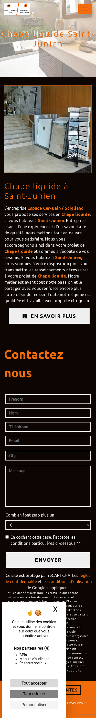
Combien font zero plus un (29, 515)
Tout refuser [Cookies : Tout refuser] (34, 694)
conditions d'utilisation (70, 581)
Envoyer (48, 560)
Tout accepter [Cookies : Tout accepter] (34, 683)
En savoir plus (49, 316)
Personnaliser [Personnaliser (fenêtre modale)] (34, 704)
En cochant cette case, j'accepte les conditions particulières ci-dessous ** (45, 540)
